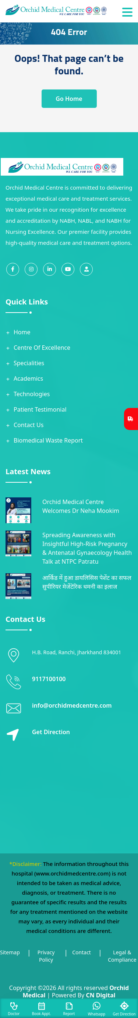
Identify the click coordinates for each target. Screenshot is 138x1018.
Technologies (32, 394)
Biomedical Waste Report (48, 440)
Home (22, 332)
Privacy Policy (46, 956)
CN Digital (100, 995)
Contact (81, 952)
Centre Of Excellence (42, 348)
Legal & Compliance (122, 956)
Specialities (29, 363)
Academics (28, 378)
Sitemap (10, 952)
